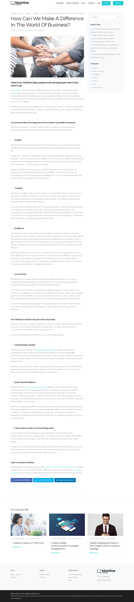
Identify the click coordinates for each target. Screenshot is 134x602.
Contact (91, 3)
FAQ (98, 3)
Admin (30, 30)
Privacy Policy (72, 577)
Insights (94, 81)
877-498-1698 (104, 577)
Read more (17, 547)
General (41, 30)
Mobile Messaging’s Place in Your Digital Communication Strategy (105, 546)
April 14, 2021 (19, 538)
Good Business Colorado (46, 350)
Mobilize (17, 90)
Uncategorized (97, 87)
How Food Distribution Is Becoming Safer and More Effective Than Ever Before (104, 48)
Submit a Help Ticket (104, 580)
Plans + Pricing (72, 3)
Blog (83, 3)
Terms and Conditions (75, 574)
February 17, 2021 (98, 538)
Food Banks (96, 74)
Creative (94, 68)
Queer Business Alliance (36, 387)
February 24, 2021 (60, 538)
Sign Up (106, 3)
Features (59, 3)
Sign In (118, 3)
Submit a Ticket (45, 574)
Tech (93, 84)
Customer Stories (97, 71)
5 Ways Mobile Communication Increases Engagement (65, 546)
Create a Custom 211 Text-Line (103, 42)
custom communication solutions (59, 467)
